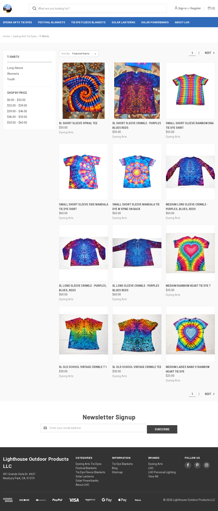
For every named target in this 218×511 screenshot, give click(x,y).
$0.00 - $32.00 (16, 100)
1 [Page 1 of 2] (192, 53)
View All (153, 475)
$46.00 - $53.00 (17, 117)
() (211, 8)
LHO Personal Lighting (162, 470)
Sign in (182, 8)
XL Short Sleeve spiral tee (78, 123)
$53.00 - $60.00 (17, 122)
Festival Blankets (51, 22)
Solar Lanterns (123, 22)
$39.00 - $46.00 (17, 111)
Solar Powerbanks (155, 22)
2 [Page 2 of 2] (199, 53)
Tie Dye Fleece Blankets (88, 22)
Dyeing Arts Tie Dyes (17, 22)
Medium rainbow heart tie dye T (188, 285)
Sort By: (65, 53)
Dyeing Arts (155, 462)
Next (210, 53)
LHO (150, 466)
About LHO (182, 22)
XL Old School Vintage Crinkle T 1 (83, 367)
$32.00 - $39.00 (17, 105)
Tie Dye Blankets (122, 462)
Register (195, 8)
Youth (11, 79)
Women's (13, 73)
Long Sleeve (15, 68)
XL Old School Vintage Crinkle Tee (136, 367)
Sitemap (117, 470)
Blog (115, 466)
